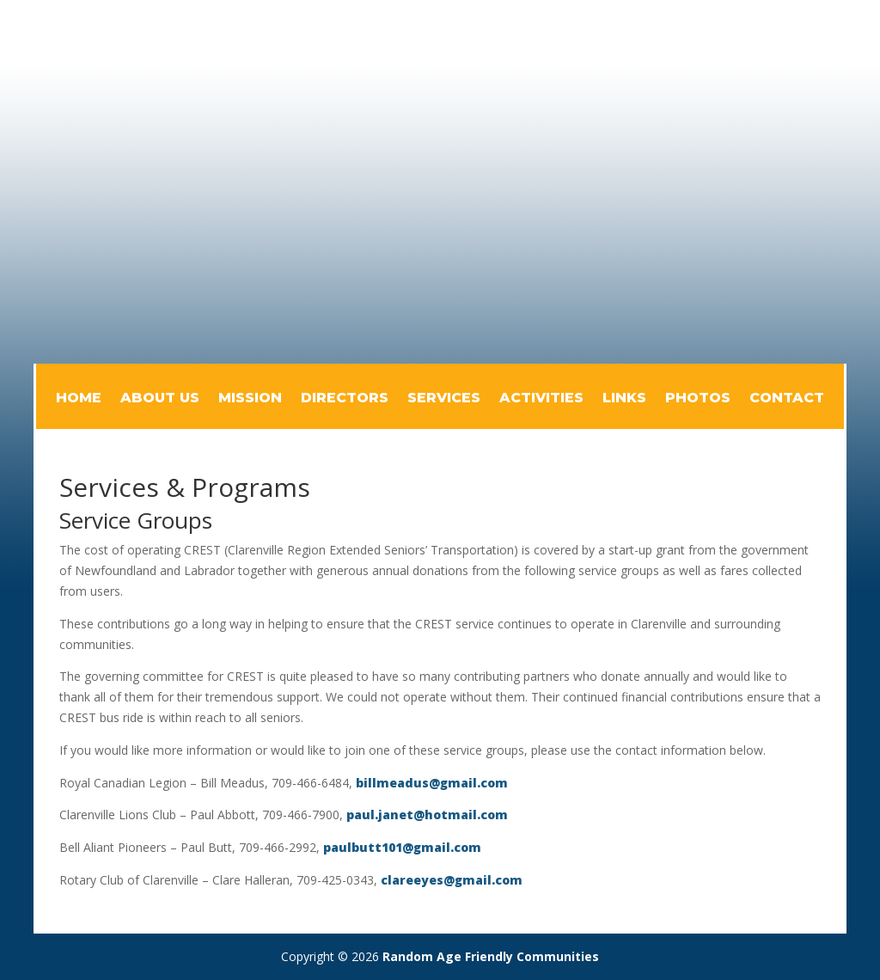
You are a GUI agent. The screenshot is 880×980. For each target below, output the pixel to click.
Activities (541, 399)
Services (443, 399)
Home (78, 399)
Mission (250, 399)
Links (624, 399)
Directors (344, 399)
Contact (786, 399)
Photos (697, 399)
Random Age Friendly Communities (490, 956)
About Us (159, 399)
